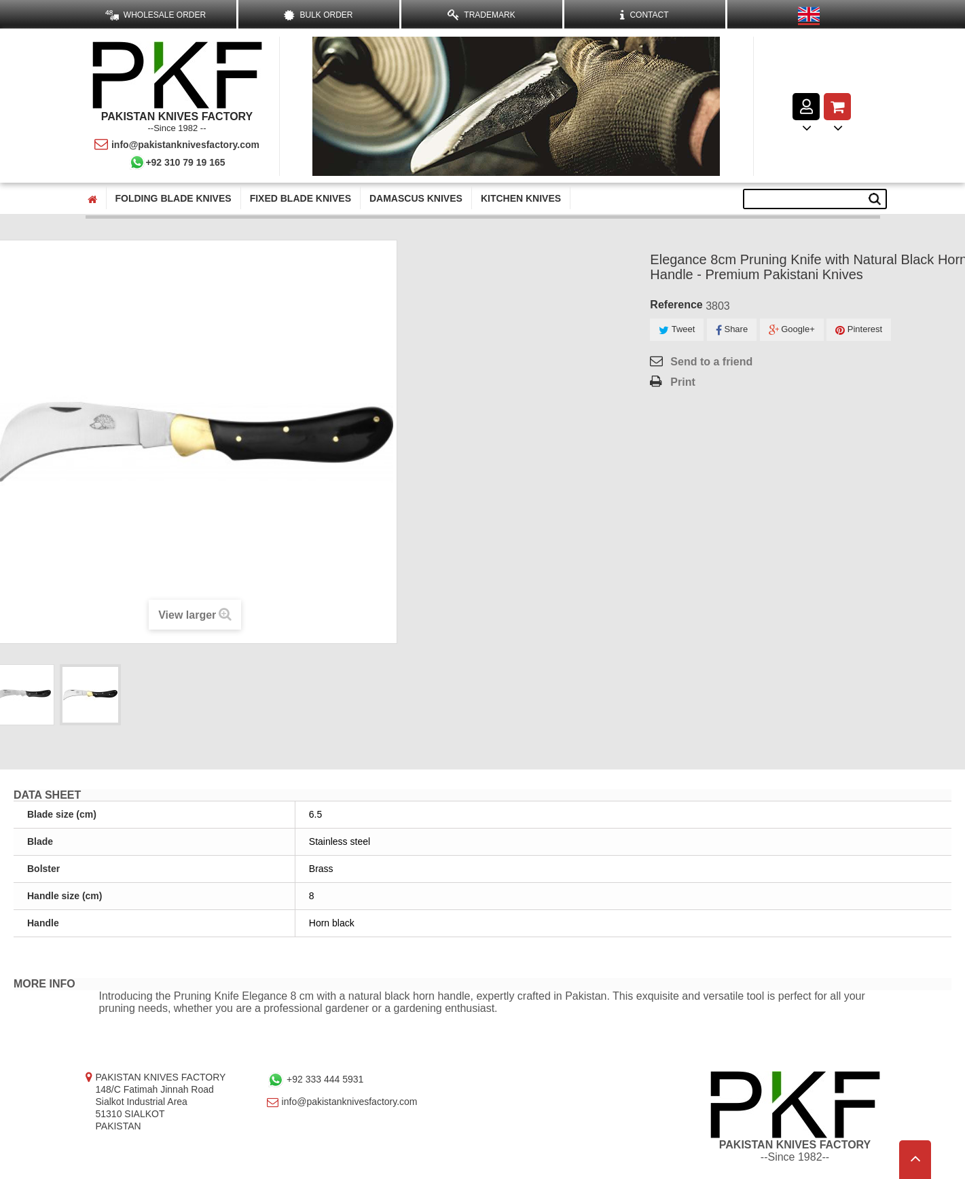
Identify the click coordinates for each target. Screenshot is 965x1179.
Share (732, 329)
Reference (676, 304)
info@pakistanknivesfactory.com (176, 144)
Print (682, 382)
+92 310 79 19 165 (176, 162)
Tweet (677, 329)
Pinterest (858, 329)
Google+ (792, 329)
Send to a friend (711, 361)
